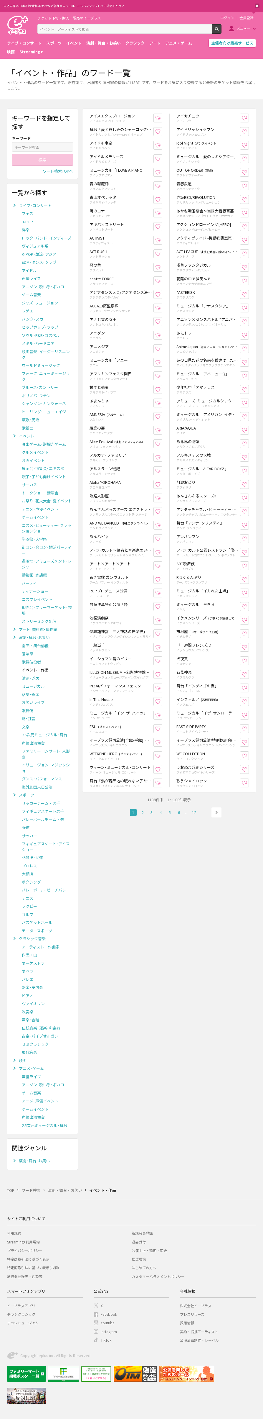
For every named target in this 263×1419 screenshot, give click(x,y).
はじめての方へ (144, 1267)
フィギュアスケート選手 (43, 811)
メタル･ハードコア (38, 343)
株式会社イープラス (195, 1305)
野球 (25, 827)
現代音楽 (29, 1052)
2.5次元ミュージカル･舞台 (44, 735)
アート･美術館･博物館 (38, 629)
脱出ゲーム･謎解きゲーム (44, 444)
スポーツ (54, 43)
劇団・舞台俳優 (35, 645)
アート (155, 43)
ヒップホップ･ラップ (40, 327)
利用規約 (14, 1233)
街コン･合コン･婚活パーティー (47, 550)
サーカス (29, 484)
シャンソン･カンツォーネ (44, 403)
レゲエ (27, 311)
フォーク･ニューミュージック (46, 376)
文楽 (25, 727)
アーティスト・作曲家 (40, 947)
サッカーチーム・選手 (41, 803)
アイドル (29, 270)
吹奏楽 (27, 1012)
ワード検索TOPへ (58, 171)
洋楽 (25, 229)
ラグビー (29, 906)
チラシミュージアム (23, 1322)
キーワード (21, 138)
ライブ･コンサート (35, 205)
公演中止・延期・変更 (149, 1250)
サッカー (29, 835)
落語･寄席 (30, 694)
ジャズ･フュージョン (40, 303)
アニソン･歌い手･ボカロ (43, 286)
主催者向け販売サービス (232, 43)
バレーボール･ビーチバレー (46, 890)
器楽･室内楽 (32, 987)
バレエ (27, 979)
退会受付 (139, 1241)
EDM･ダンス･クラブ (39, 262)
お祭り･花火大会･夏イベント (47, 501)
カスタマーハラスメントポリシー (158, 1276)
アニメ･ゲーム (31, 1068)
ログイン (227, 18)
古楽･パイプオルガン (40, 1036)
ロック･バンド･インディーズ (47, 238)
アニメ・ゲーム (178, 43)
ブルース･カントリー (40, 387)
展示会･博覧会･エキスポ (43, 468)
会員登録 (246, 18)
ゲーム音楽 (31, 294)
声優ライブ (31, 278)
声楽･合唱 (30, 1020)
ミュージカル (33, 686)
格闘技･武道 (32, 857)
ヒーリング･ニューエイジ (44, 411)
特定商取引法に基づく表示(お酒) (33, 1267)
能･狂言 (28, 718)
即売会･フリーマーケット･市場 (47, 610)
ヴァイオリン (33, 1003)
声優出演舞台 (33, 743)
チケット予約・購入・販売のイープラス (69, 17)
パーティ (29, 583)
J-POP (27, 222)
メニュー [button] (243, 28)
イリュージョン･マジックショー (46, 768)
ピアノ (27, 995)
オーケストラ (33, 963)
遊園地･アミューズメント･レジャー (47, 564)
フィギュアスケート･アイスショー (46, 846)
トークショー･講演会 (40, 493)
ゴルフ (27, 914)
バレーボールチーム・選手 (45, 819)
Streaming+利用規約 (23, 1241)
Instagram (109, 1331)
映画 (11, 52)
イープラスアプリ (21, 1305)
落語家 (27, 653)
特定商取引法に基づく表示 (28, 1258)
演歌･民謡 (30, 419)
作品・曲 (29, 955)
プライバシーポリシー (24, 1250)
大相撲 (27, 873)
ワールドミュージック (41, 365)
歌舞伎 (27, 710)
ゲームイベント (35, 517)
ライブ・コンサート (24, 43)
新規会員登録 (142, 1233)
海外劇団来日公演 (37, 787)
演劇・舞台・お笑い (103, 43)
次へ (216, 812)
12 (194, 812)
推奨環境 (139, 1258)
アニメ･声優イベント (40, 509)
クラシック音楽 (32, 938)
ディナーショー (35, 591)
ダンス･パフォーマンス (42, 778)
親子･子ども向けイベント (44, 476)
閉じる (257, 6)
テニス (27, 898)
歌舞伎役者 (31, 662)
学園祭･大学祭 (34, 539)
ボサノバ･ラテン (36, 395)
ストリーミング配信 (39, 621)
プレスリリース (192, 1314)
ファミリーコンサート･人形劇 (46, 754)
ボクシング (31, 882)
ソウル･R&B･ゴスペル (41, 335)
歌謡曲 (27, 428)
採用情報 (187, 1322)
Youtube (107, 1322)
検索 (42, 160)
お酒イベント (33, 460)
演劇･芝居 (30, 678)
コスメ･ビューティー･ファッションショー (47, 528)
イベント (74, 43)
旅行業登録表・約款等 (24, 1276)
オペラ (27, 971)
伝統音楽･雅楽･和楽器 (41, 1028)
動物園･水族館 (34, 575)
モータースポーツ (37, 930)
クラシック (135, 43)
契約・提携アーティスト (199, 1331)
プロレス (29, 866)
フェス (27, 213)
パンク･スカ (32, 319)
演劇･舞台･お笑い (34, 637)
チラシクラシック (21, 1314)
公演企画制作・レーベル (199, 1340)
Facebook (109, 1314)
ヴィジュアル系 (35, 246)
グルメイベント (35, 452)
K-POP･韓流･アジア (39, 254)
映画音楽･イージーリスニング (46, 354)
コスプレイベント (37, 599)
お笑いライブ (33, 702)
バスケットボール (37, 922)
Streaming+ (31, 52)
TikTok (106, 1340)
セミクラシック (35, 1044)
